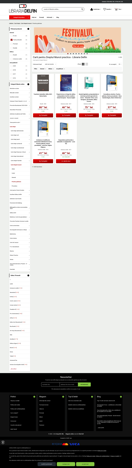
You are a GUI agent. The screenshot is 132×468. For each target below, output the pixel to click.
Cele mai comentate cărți (74, 414)
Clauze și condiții (14, 414)
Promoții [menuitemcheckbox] (21, 57)
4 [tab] (76, 67)
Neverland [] (14, 305)
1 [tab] (68, 67)
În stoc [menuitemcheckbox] (21, 49)
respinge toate (66, 464)
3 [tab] (73, 67)
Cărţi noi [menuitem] (34, 17)
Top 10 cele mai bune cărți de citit (106, 414)
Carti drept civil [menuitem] (15, 148)
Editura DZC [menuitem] (13, 226)
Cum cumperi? (14, 426)
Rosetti (41, 117)
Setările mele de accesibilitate (76, 422)
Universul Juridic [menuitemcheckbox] (21, 72)
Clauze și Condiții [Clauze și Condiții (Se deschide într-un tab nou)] (115, 456)
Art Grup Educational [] (17, 344)
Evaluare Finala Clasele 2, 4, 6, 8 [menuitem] (18, 114)
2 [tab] (71, 67)
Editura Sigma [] (15, 356)
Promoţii (41, 426)
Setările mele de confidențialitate (77, 418)
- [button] (28, 42)
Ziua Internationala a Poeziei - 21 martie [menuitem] (18, 277)
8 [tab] (87, 67)
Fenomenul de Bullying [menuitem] (16, 216)
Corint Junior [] (15, 314)
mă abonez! (84, 398)
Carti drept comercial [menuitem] (16, 157)
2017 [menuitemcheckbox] (21, 87)
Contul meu (95, 9)
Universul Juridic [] (16, 301)
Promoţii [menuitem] (41, 17)
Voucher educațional (15, 438)
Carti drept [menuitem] (13, 140)
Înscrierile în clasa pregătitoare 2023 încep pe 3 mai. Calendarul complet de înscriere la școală (109, 436)
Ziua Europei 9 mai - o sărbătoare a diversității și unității (109, 418)
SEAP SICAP (13, 442)
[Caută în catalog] (82, 9)
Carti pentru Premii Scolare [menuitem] (17, 203)
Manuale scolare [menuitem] (14, 106)
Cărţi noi (41, 422)
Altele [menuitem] (13, 182)
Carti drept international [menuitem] (17, 169)
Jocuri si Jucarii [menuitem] (14, 131)
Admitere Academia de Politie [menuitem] (18, 127)
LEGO (11, 297)
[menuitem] (19, 17)
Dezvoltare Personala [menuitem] (15, 123)
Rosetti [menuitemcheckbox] (21, 68)
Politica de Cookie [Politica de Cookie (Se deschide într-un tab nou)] (101, 450)
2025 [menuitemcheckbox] (21, 79)
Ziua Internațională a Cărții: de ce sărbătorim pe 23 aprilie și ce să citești (109, 424)
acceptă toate (85, 464)
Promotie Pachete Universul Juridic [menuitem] (19, 234)
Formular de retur (43, 418)
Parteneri (41, 438)
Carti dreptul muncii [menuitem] (16, 178)
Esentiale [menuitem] (12, 282)
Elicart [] (13, 361)
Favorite (107, 9)
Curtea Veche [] (15, 318)
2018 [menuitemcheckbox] (21, 83)
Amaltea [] (14, 352)
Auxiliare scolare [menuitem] (14, 110)
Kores (11, 365)
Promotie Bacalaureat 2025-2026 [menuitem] (18, 118)
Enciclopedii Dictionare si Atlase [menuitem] (18, 243)
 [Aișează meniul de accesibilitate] (3, 442)
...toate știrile (100, 441)
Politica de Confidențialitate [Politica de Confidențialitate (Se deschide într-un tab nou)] (102, 456)
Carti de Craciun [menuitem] (14, 255)
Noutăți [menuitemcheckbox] (21, 61)
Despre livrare (14, 430)
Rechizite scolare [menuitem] (14, 101)
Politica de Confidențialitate (17, 422)
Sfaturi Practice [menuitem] (14, 268)
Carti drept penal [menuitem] (15, 152)
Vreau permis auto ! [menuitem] (15, 135)
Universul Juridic (64, 117)
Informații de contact (44, 414)
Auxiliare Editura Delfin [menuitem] (16, 207)
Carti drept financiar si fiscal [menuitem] (18, 165)
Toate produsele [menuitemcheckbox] (21, 53)
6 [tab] (81, 67)
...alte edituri (13, 382)
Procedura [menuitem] (14, 199)
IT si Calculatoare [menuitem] (14, 260)
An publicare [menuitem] (59, 82)
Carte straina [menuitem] (13, 251)
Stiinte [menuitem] (11, 272)
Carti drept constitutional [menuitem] (17, 161)
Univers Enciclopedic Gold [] (18, 378)
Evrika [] (13, 310)
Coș (118, 9)
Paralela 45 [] (14, 322)
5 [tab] (79, 67)
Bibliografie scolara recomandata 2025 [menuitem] (18, 221)
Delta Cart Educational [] (17, 335)
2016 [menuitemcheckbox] (21, 91)
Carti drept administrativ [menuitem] (17, 144)
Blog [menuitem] (57, 17)
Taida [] (13, 369)
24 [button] (119, 77)
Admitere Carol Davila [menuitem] (15, 212)
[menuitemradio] (83, 77)
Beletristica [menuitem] (13, 247)
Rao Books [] (14, 339)
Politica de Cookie (15, 418)
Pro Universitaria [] (16, 327)
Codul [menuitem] (13, 186)
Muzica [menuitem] (12, 264)
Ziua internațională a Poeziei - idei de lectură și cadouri (108, 429)
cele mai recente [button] (49, 77)
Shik (11, 348)
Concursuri (13, 434)
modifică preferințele (46, 464)
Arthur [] (13, 331)
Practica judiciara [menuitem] (16, 195)
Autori (41, 434)
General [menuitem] (14, 190)
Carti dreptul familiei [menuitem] (16, 174)
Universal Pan (13, 373)
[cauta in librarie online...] (61, 9)
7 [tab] (84, 67)
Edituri (41, 430)
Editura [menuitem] (50, 82)
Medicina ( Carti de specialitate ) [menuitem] (18, 230)
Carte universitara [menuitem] (14, 238)
